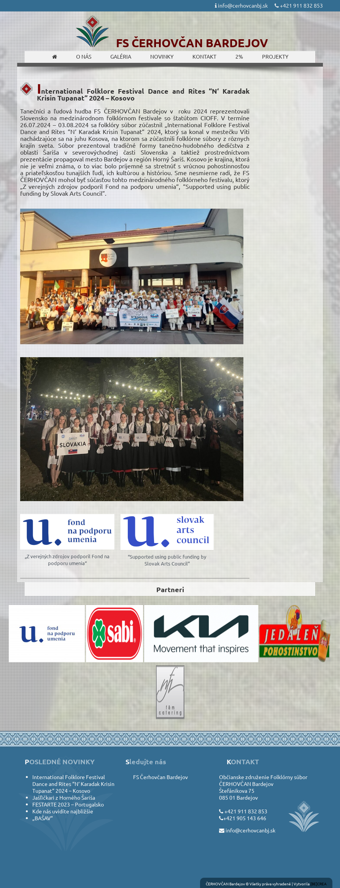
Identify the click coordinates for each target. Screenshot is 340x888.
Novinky (161, 56)
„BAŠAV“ (42, 818)
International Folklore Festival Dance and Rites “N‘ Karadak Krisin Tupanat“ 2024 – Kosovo (73, 783)
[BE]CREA (318, 883)
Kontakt (204, 56)
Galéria (120, 56)
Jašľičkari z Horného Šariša (63, 797)
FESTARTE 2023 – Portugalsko (68, 804)
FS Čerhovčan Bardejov (160, 776)
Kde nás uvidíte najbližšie (62, 811)
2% (239, 56)
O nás (83, 56)
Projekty (275, 56)
